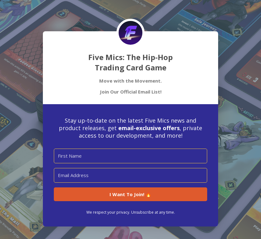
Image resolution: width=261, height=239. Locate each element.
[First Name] (130, 156)
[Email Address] (130, 175)
